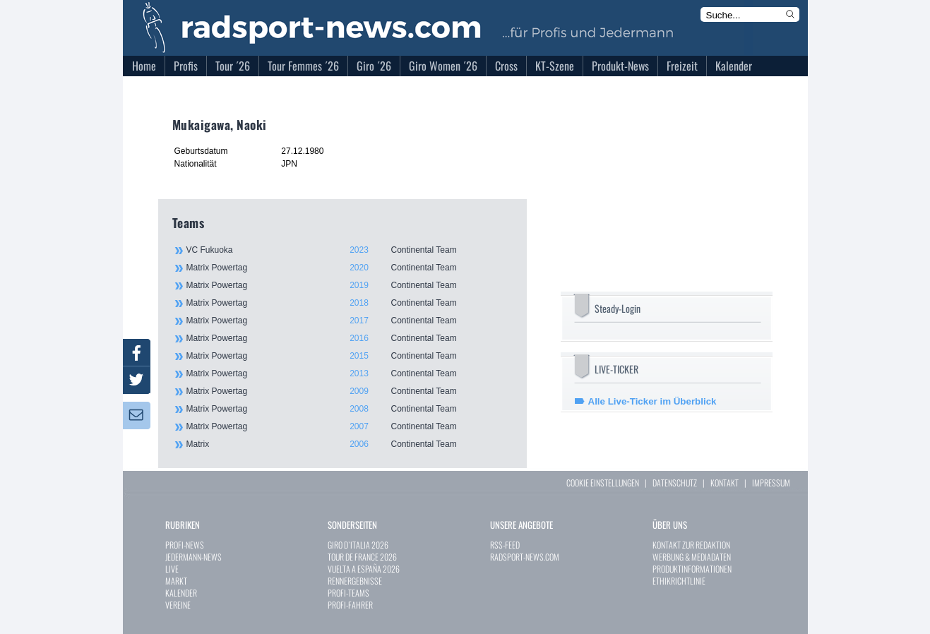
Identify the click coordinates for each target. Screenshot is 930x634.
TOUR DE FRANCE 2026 (362, 557)
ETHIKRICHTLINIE (678, 581)
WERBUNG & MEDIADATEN (691, 557)
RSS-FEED (505, 545)
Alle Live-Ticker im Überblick (652, 401)
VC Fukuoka (348, 250)
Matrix (348, 444)
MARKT (176, 581)
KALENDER (181, 593)
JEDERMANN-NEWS (193, 557)
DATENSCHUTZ (674, 483)
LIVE (172, 569)
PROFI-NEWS (184, 545)
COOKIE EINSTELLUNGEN (602, 483)
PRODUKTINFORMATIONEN (692, 569)
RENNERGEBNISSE (355, 581)
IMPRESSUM (771, 483)
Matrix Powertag (348, 268)
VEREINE (178, 605)
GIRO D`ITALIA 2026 (358, 545)
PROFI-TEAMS (348, 593)
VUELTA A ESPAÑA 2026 (364, 569)
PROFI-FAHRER (350, 605)
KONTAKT (724, 483)
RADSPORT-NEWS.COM (524, 557)
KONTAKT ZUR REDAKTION (691, 545)
